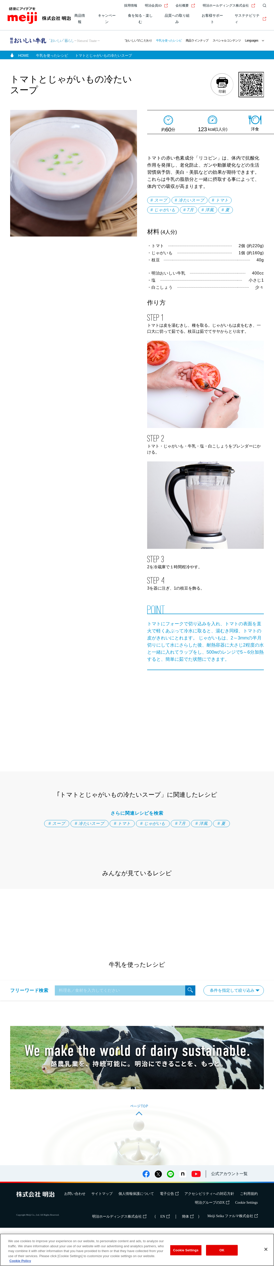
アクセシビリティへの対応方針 (209, 1194)
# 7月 (188, 210)
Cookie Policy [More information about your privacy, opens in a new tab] (20, 1261)
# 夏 (225, 210)
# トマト (220, 200)
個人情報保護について (136, 1194)
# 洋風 (207, 210)
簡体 (188, 1216)
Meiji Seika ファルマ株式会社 (233, 1216)
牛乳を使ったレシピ (169, 40)
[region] (137, 1250)
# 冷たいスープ (189, 200)
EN (165, 1216)
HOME (23, 55)
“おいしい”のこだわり (138, 40)
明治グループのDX (212, 1202)
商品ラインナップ (197, 40)
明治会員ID (156, 5)
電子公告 (169, 1194)
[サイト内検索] (263, 6)
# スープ (158, 200)
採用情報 (130, 5)
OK (222, 1250)
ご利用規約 (249, 1194)
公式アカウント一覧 (229, 1174)
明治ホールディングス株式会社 (229, 5)
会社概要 (185, 5)
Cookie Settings (246, 1202)
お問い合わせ (74, 1194)
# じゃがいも (163, 210)
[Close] (265, 1249)
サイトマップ (102, 1194)
